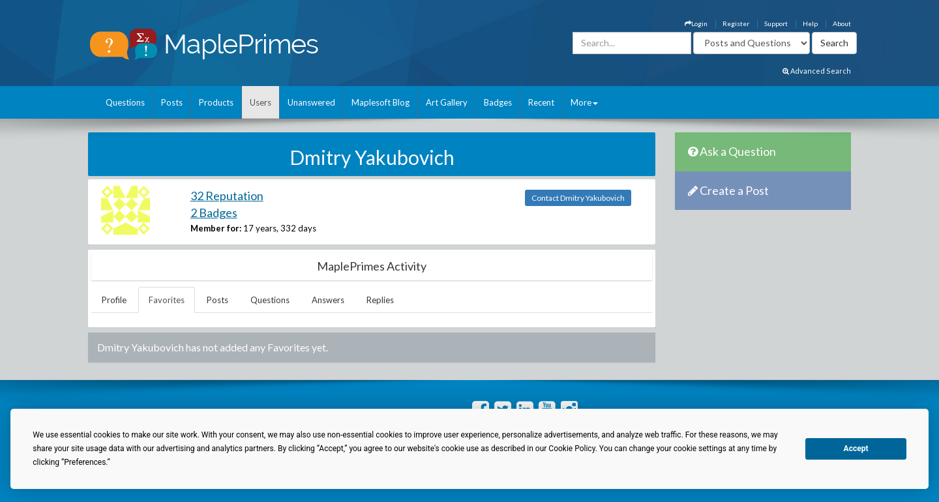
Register (736, 23)
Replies (380, 300)
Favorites (167, 300)
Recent (541, 102)
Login (696, 23)
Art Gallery (447, 102)
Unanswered (311, 102)
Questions (125, 102)
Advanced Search (816, 70)
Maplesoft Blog (380, 102)
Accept (856, 448)
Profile (114, 300)
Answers (328, 300)
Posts (172, 102)
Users (260, 102)
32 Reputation (226, 195)
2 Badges (213, 212)
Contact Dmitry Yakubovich (578, 198)
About (842, 23)
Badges (498, 102)
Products (216, 102)
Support (776, 23)
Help (810, 23)
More (584, 102)
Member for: (215, 228)
